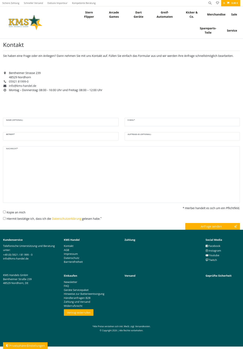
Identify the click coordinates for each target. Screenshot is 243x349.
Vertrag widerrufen (78, 312)
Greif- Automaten (164, 14)
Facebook (213, 246)
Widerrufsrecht (73, 306)
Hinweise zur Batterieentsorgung (84, 294)
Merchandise (216, 14)
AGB (66, 250)
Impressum (71, 254)
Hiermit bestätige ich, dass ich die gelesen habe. (54, 218)
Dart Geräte (138, 14)
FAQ (66, 286)
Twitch (211, 260)
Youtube (212, 255)
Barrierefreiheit (73, 262)
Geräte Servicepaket (76, 290)
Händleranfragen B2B (77, 298)
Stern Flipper (89, 14)
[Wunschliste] (217, 3)
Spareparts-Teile (208, 30)
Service (232, 30)
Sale (234, 14)
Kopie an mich (16, 212)
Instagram (213, 250)
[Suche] (209, 3)
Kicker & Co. (192, 14)
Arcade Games (114, 14)
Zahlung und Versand (77, 302)
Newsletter (70, 282)
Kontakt (68, 246)
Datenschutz (71, 258)
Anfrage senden (219, 226)
